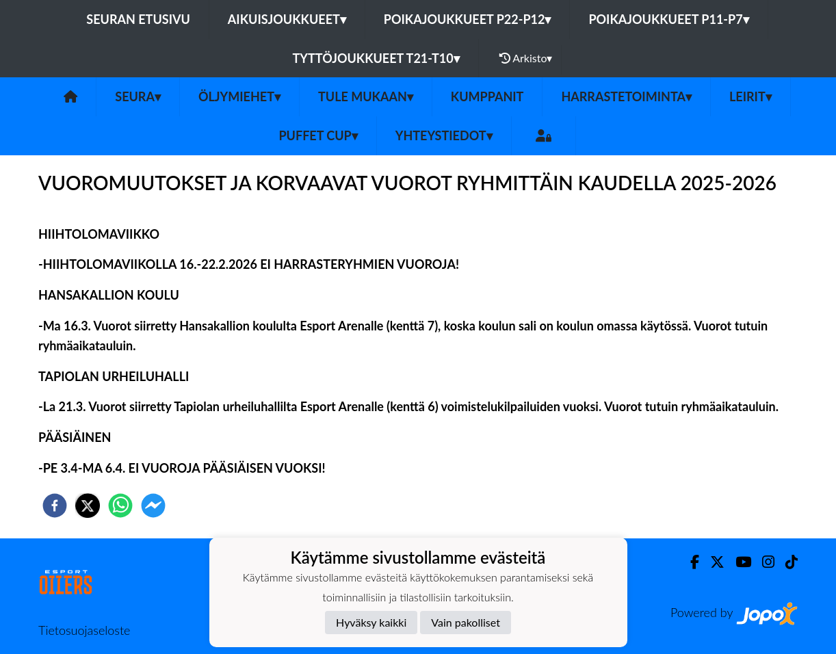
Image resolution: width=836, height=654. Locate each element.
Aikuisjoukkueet (287, 19)
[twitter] (87, 505)
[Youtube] (737, 562)
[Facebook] (689, 562)
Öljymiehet (239, 96)
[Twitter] (711, 562)
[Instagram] (762, 562)
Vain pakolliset (465, 622)
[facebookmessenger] (153, 505)
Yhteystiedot (444, 135)
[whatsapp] (120, 505)
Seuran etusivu (138, 19)
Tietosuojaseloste (84, 630)
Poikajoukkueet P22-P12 (467, 19)
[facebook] (54, 505)
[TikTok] (786, 562)
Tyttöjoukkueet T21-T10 (376, 58)
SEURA (138, 96)
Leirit (750, 96)
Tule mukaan (365, 96)
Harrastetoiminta (626, 96)
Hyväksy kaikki (371, 622)
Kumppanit (487, 96)
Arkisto (526, 58)
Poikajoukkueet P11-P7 (668, 19)
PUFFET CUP (317, 135)
